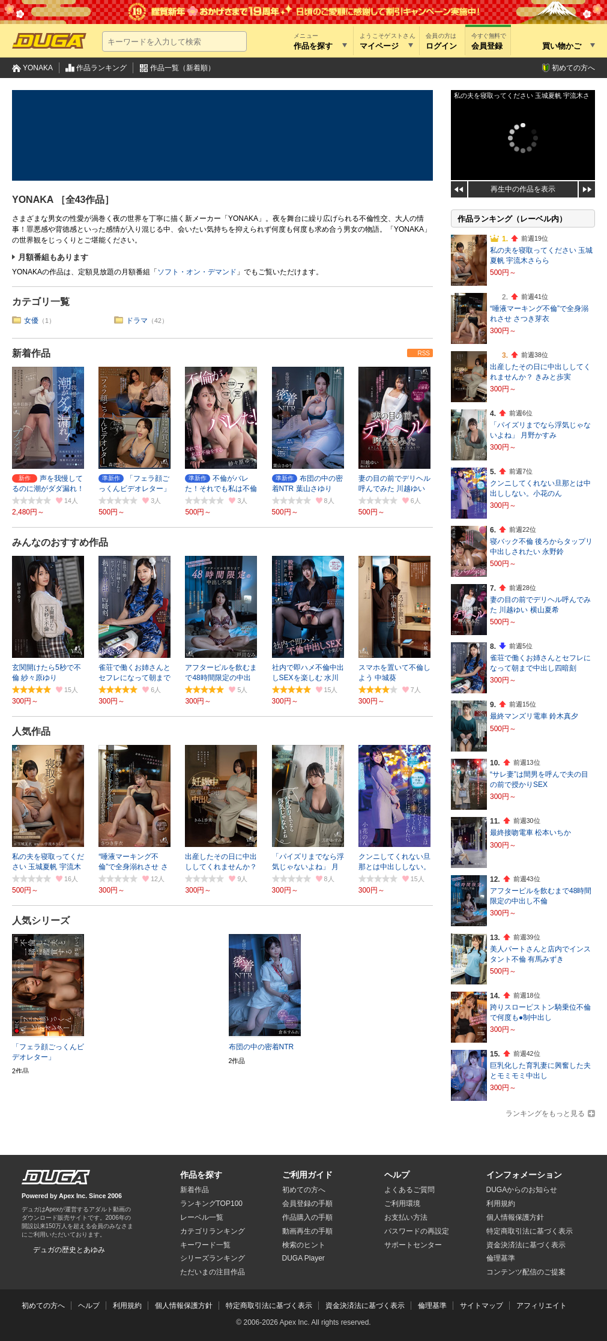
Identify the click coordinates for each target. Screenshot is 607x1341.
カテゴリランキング (212, 1231)
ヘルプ (396, 1175)
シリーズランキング (212, 1258)
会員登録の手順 (307, 1203)
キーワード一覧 (205, 1245)
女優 (31, 320)
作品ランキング (101, 68)
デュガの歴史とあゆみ (69, 1250)
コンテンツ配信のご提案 (526, 1272)
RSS (423, 353)
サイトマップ (481, 1305)
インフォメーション (524, 1175)
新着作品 (31, 353)
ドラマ (137, 320)
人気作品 (31, 731)
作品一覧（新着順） (182, 68)
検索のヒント (303, 1245)
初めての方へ (573, 68)
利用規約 (500, 1203)
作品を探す (201, 1175)
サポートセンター (413, 1245)
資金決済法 (526, 1245)
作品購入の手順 (307, 1217)
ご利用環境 (402, 1203)
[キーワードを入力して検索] (174, 41)
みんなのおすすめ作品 (60, 542)
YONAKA (38, 68)
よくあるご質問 (409, 1190)
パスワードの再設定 (416, 1231)
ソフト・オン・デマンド (197, 272)
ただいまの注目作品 (212, 1272)
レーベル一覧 (201, 1217)
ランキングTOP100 (211, 1203)
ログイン (441, 45)
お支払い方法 (405, 1217)
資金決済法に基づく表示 (365, 1305)
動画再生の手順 (307, 1231)
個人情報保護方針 (515, 1217)
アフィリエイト (541, 1305)
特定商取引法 (529, 1231)
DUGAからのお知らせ (522, 1190)
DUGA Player (303, 1258)
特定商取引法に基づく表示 (269, 1305)
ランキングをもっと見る (545, 1113)
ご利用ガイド (307, 1175)
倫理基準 (500, 1258)
